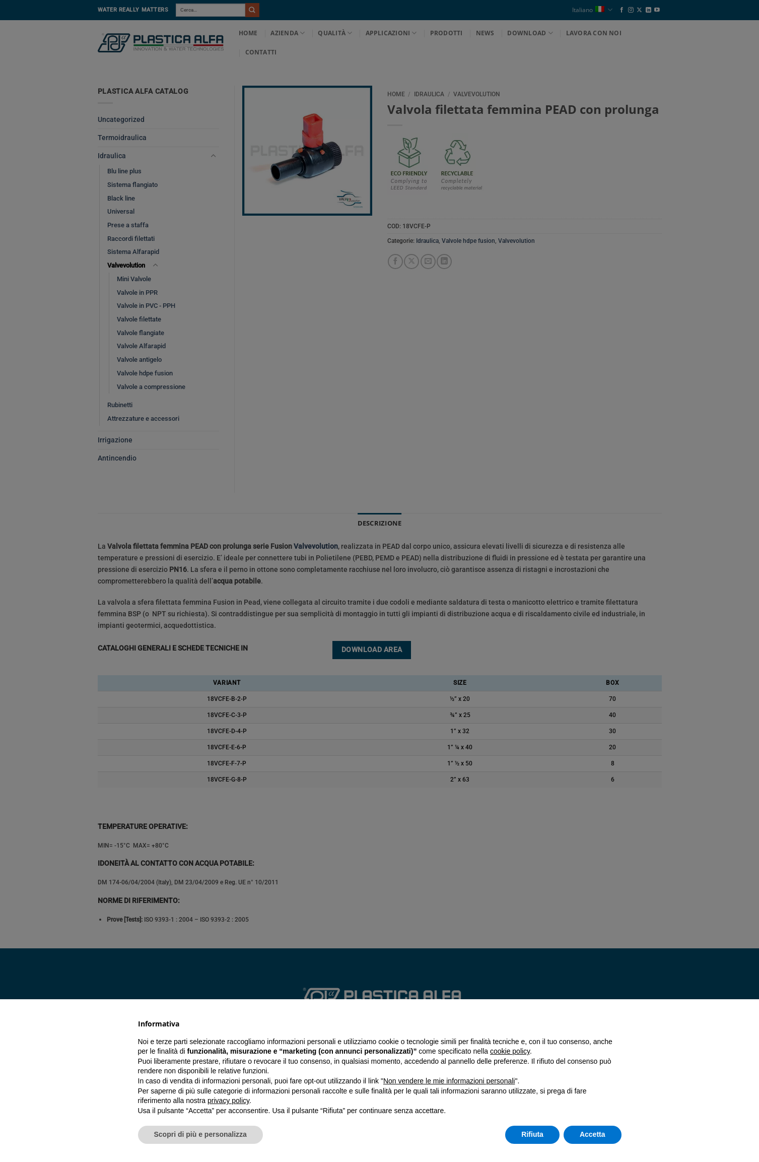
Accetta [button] (592, 1134)
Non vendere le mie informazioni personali (449, 1081)
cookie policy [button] (510, 1051)
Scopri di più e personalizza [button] (200, 1134)
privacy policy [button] (228, 1100)
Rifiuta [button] (532, 1134)
